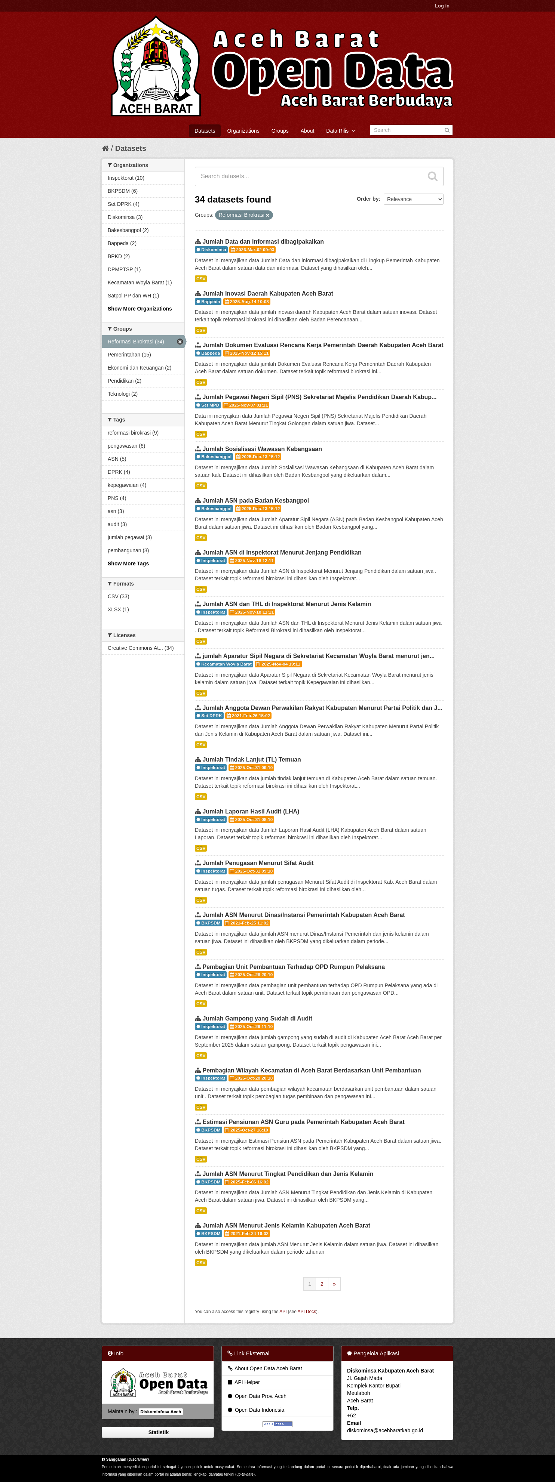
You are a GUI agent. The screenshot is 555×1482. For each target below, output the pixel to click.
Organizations (243, 131)
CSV (200, 278)
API (282, 1311)
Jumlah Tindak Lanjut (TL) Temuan (251, 759)
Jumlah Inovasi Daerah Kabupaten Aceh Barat (267, 293)
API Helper (243, 1382)
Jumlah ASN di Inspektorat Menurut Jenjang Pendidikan (281, 552)
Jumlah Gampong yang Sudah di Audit (257, 1018)
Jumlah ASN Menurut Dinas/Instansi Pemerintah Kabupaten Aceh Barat (303, 915)
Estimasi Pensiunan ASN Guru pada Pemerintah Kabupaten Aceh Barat (303, 1122)
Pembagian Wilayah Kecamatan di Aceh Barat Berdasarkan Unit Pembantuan (311, 1070)
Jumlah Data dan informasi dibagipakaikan (263, 241)
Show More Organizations (140, 309)
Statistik (158, 1432)
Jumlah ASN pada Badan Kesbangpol (255, 500)
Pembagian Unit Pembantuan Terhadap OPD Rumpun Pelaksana (293, 967)
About (308, 131)
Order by (367, 199)
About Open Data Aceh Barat (264, 1368)
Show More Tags (128, 563)
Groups (280, 131)
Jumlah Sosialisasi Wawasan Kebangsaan (262, 449)
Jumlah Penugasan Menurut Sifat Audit (257, 863)
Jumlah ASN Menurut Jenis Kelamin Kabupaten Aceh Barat (286, 1225)
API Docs (307, 1311)
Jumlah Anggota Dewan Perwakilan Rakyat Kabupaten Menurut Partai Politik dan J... (322, 708)
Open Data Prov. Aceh (256, 1396)
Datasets (204, 131)
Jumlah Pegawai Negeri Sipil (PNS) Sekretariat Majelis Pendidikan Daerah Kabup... (319, 397)
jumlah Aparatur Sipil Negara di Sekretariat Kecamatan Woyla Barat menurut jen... (318, 656)
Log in (442, 6)
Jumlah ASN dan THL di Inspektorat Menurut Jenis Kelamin (286, 604)
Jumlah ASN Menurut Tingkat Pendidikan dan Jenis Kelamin (287, 1174)
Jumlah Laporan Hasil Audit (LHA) (250, 811)
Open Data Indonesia (255, 1410)
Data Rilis (340, 131)
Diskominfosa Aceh (160, 1411)
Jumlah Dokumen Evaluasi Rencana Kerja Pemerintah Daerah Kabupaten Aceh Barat (322, 345)
